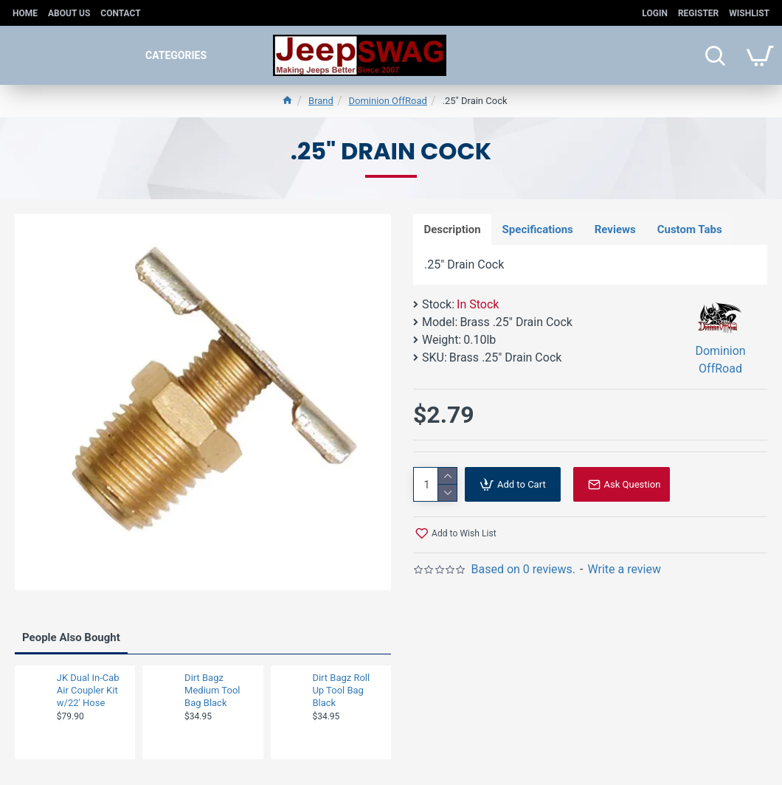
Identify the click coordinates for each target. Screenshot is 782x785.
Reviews (616, 229)
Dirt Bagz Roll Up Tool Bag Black (341, 690)
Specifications (538, 229)
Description (452, 229)
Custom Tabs (692, 229)
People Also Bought (71, 637)
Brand (320, 100)
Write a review (624, 570)
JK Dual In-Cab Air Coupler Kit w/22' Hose (88, 690)
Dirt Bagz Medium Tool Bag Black (212, 690)
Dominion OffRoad (387, 100)
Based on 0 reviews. (523, 570)
